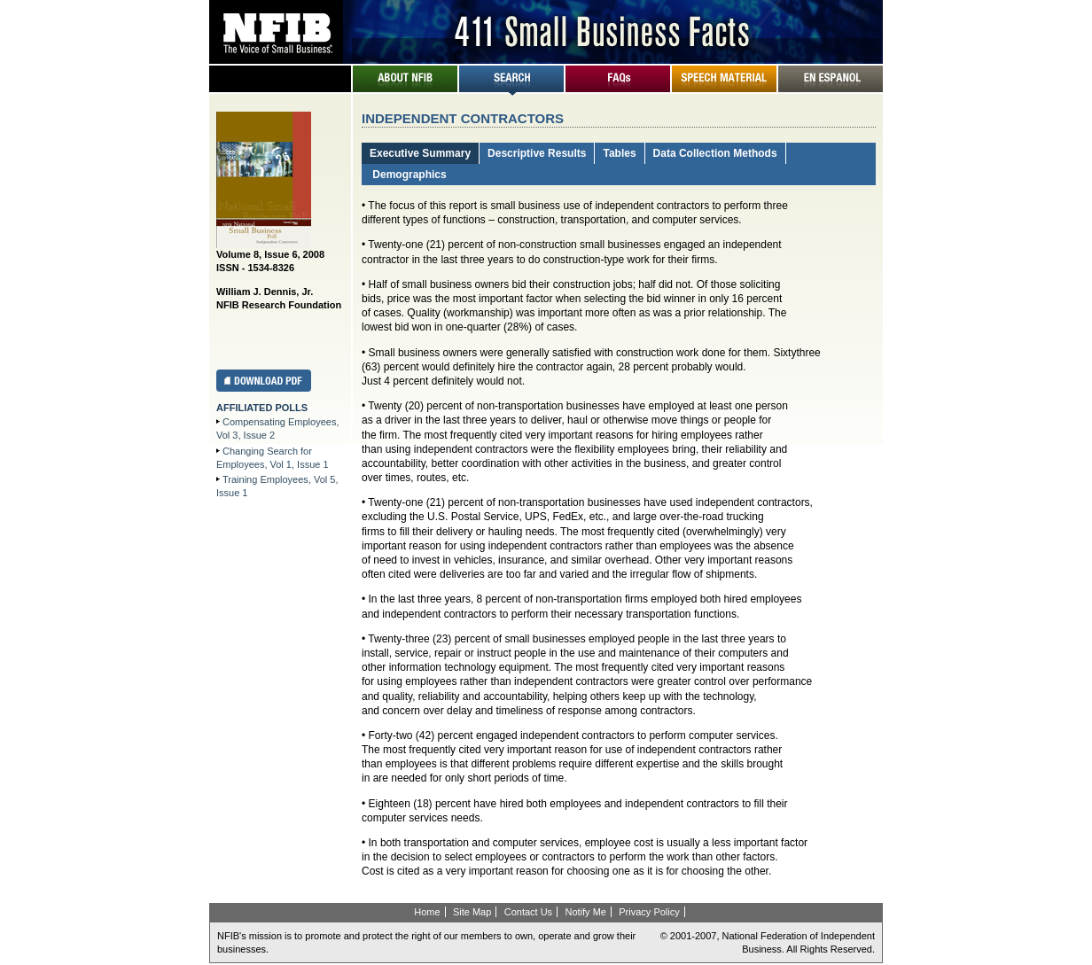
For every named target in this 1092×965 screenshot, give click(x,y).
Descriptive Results (537, 153)
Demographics (408, 174)
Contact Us (528, 912)
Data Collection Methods (715, 153)
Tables (619, 153)
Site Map (472, 912)
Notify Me (585, 912)
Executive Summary (420, 153)
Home (427, 912)
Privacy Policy (649, 912)
